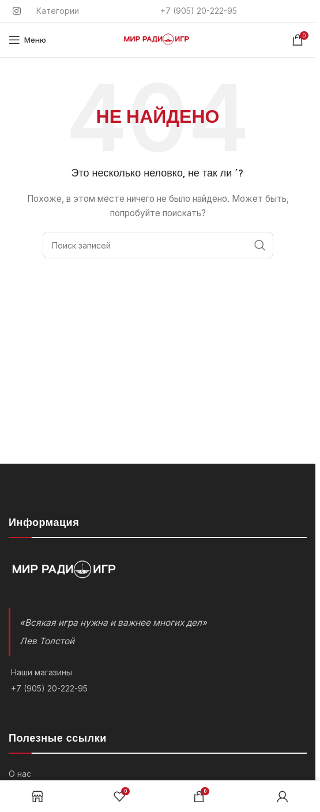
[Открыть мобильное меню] (27, 39)
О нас (20, 774)
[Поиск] (158, 245)
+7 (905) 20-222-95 (49, 688)
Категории (57, 11)
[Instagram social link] (16, 11)
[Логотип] (158, 39)
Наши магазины (41, 672)
